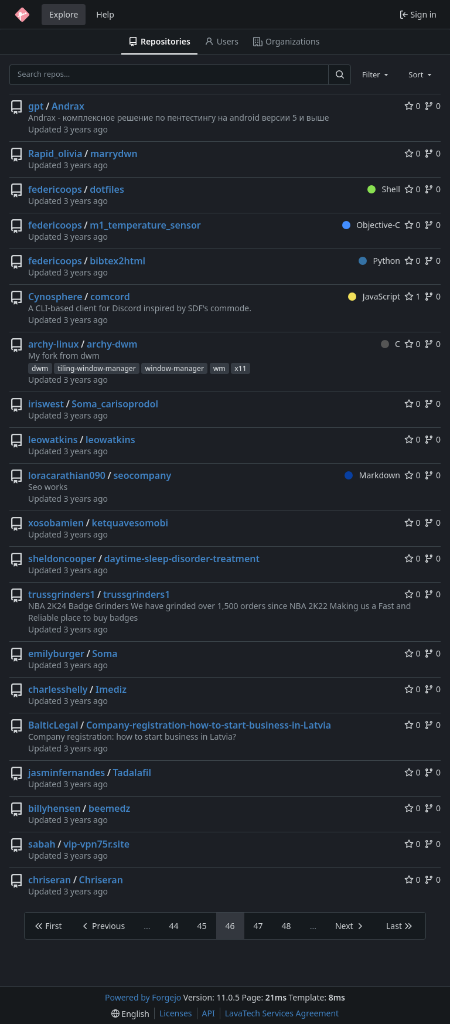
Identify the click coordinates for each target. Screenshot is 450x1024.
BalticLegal (53, 725)
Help (105, 14)
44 (173, 925)
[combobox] (376, 74)
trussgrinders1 (61, 594)
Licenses (175, 1013)
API (208, 1013)
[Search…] (339, 74)
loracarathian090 (66, 475)
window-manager (174, 368)
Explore (63, 14)
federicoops (55, 189)
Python (379, 260)
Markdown (372, 475)
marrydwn (114, 153)
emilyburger (56, 653)
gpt (36, 106)
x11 (240, 368)
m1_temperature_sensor (145, 225)
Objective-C (371, 224)
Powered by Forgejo (143, 997)
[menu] (130, 1013)
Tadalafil (132, 772)
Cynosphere (55, 296)
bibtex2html (117, 261)
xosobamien (56, 523)
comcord (110, 296)
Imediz (111, 689)
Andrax (68, 106)
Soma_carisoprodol (114, 404)
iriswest (46, 404)
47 (258, 925)
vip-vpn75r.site (96, 844)
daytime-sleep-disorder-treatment (182, 558)
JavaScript (374, 296)
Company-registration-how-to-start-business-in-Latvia (208, 725)
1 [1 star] (412, 296)
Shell (383, 189)
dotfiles (107, 189)
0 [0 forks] (432, 105)
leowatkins (53, 439)
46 (230, 925)
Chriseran (101, 880)
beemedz (109, 808)
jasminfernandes (66, 772)
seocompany (142, 475)
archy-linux (53, 344)
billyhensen (54, 808)
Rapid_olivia (55, 153)
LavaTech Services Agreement (282, 1013)
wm (219, 368)
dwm (40, 368)
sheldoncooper (62, 558)
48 (286, 925)
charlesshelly (58, 689)
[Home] (22, 14)
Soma (104, 653)
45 (202, 925)
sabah (42, 844)
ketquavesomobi (130, 523)
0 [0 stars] (412, 105)
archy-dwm (112, 344)
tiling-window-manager (96, 368)
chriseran (49, 880)
